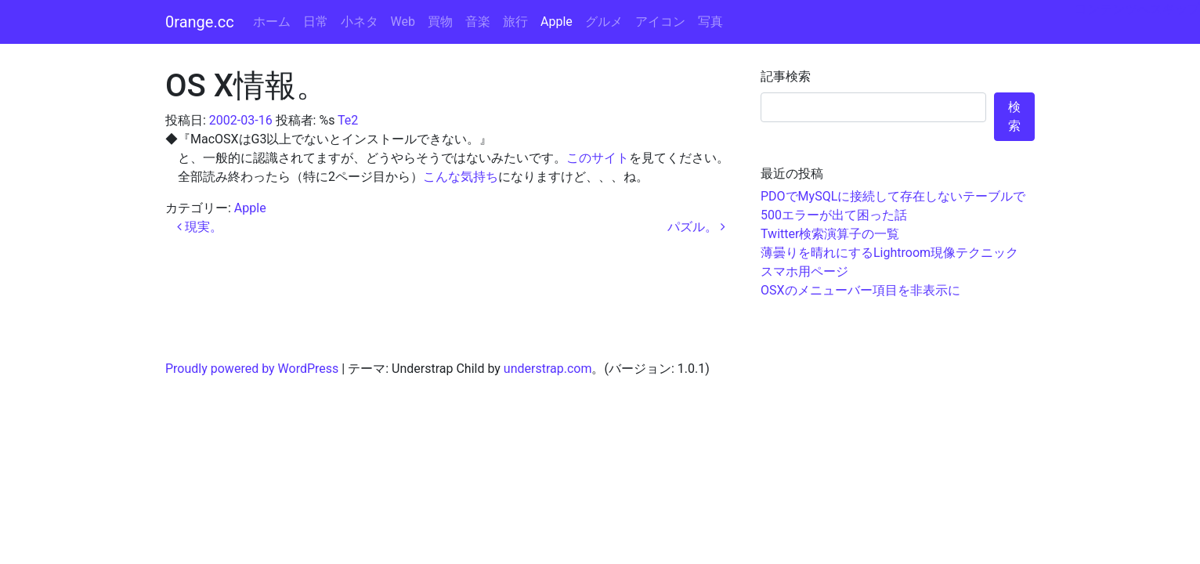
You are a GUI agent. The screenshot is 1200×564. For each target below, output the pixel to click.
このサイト (597, 157)
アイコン (660, 21)
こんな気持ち (460, 176)
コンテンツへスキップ (1137, 9)
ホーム (272, 21)
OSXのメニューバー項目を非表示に (860, 290)
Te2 (348, 120)
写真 (710, 21)
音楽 (477, 21)
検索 (1014, 116)
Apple (556, 21)
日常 (315, 21)
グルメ (604, 21)
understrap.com (548, 368)
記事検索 (786, 76)
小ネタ (359, 21)
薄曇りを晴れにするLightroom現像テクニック (889, 252)
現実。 (199, 226)
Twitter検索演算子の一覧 (830, 233)
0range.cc (199, 22)
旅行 (515, 21)
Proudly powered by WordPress (251, 368)
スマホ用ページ (804, 271)
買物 (440, 21)
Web (403, 21)
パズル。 (696, 226)
